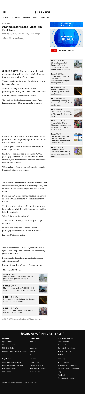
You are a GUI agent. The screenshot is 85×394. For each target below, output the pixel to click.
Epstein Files (7, 341)
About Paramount (64, 362)
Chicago (7, 17)
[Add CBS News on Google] (13, 38)
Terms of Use (35, 372)
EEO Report (6, 372)
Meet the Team (63, 341)
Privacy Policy (35, 362)
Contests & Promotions (66, 348)
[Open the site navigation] (16, 12)
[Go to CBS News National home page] (42, 12)
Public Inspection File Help (12, 365)
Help (59, 372)
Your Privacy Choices (38, 368)
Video (43, 17)
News (17, 17)
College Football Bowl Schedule (14, 351)
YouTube (33, 341)
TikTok (32, 351)
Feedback (61, 375)
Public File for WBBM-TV (11, 362)
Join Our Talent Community (68, 368)
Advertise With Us (64, 351)
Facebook (33, 345)
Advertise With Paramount (68, 365)
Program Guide (63, 345)
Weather (26, 17)
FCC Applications (9, 368)
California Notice (36, 365)
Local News (6, 23)
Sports (35, 17)
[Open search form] (80, 12)
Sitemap (61, 354)
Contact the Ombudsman (67, 378)
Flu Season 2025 (8, 345)
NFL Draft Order (8, 348)
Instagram (33, 348)
